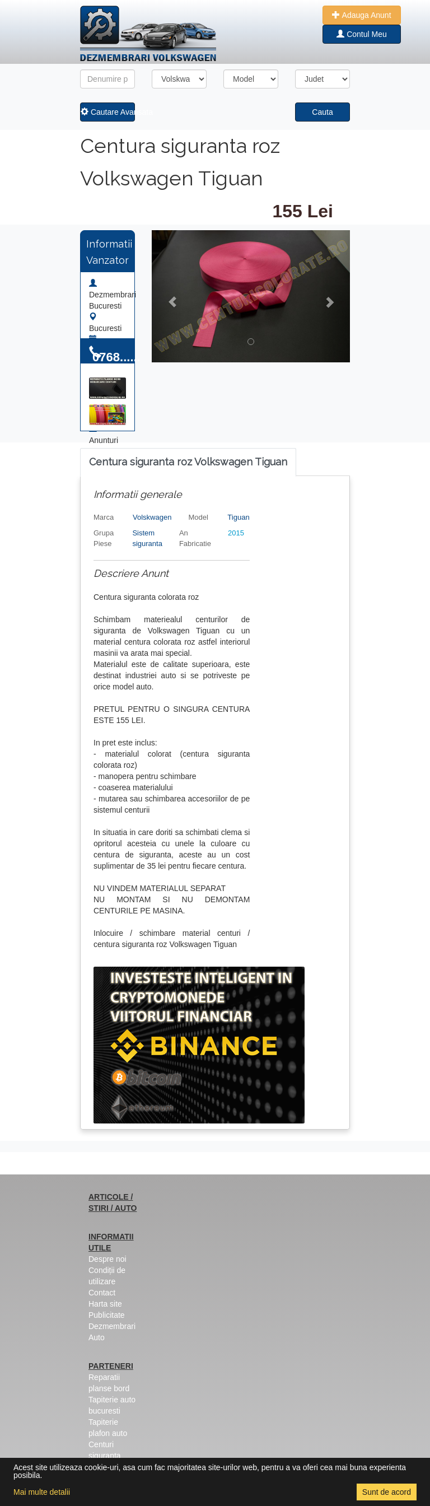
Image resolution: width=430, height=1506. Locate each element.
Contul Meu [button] (361, 34)
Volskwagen (152, 517)
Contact (101, 1292)
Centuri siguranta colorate (104, 1455)
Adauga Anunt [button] (361, 15)
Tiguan (238, 517)
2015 (236, 533)
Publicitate (106, 1315)
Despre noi (107, 1259)
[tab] (188, 462)
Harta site (105, 1303)
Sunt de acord (386, 1492)
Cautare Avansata (108, 112)
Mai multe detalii (41, 1492)
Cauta (322, 112)
